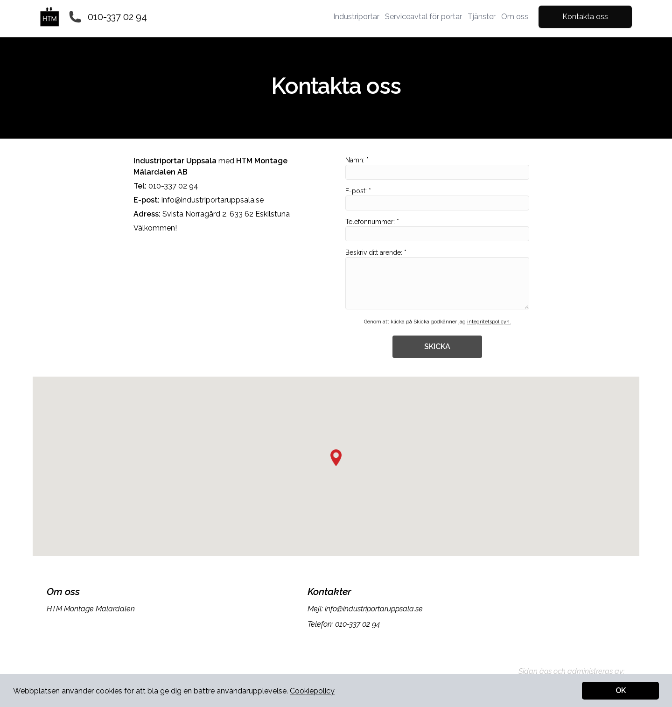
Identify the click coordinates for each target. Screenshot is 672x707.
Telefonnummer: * (437, 229)
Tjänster (482, 16)
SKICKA (437, 346)
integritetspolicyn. (489, 322)
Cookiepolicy (312, 690)
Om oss (514, 16)
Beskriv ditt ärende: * (437, 279)
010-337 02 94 (117, 16)
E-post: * (437, 198)
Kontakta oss (585, 16)
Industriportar (356, 16)
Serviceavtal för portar (423, 16)
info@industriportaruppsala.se (212, 200)
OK (621, 690)
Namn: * (437, 168)
